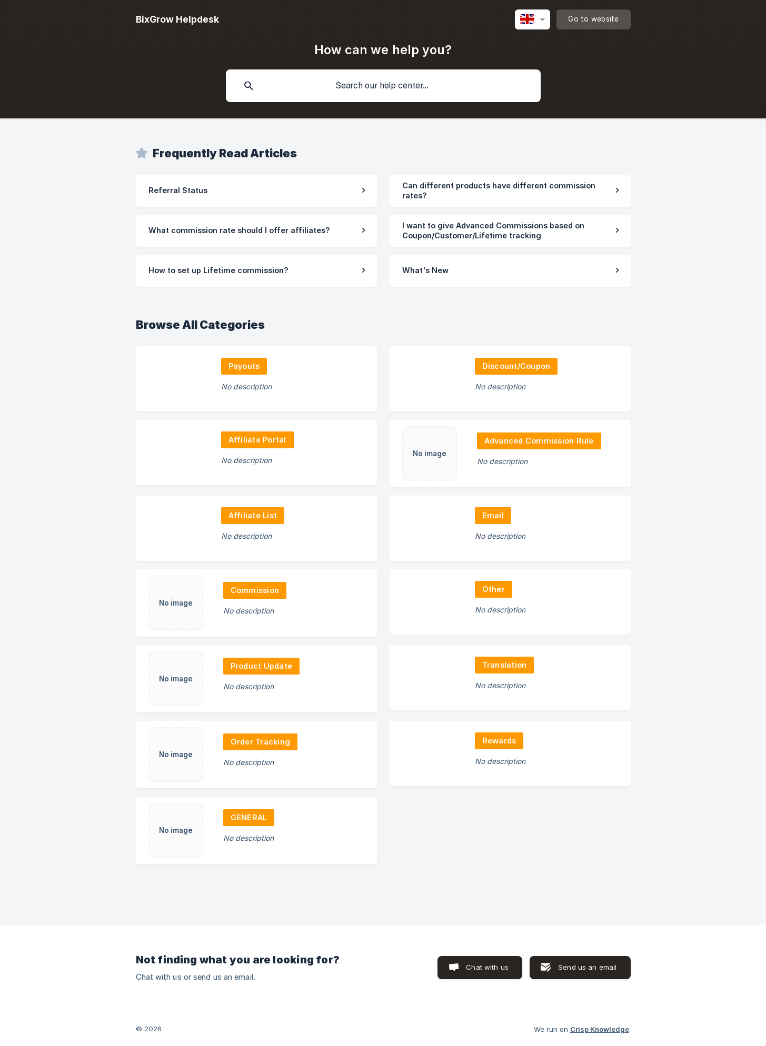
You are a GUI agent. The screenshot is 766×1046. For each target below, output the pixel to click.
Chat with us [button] (487, 967)
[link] (256, 191)
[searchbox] (383, 85)
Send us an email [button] (587, 967)
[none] (177, 19)
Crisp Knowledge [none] (599, 1029)
